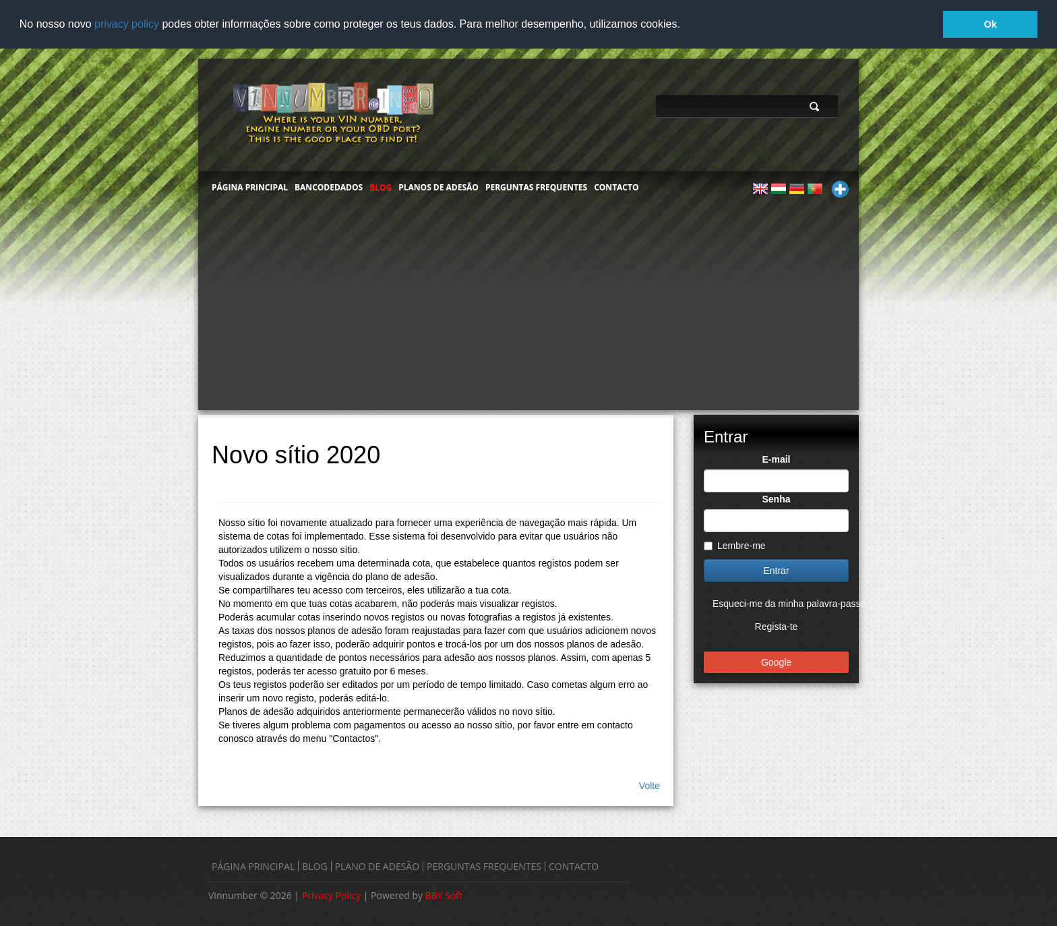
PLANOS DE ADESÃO (438, 186)
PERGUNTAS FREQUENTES (536, 186)
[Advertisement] (528, 308)
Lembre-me (735, 545)
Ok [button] (990, 24)
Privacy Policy (331, 895)
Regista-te (776, 625)
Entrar (776, 570)
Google (776, 661)
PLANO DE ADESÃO (377, 866)
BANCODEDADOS (329, 186)
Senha (776, 498)
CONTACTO (616, 186)
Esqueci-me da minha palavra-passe (789, 603)
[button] (685, 25)
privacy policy (126, 24)
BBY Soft (443, 895)
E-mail (776, 458)
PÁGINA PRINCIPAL (250, 186)
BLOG (380, 186)
